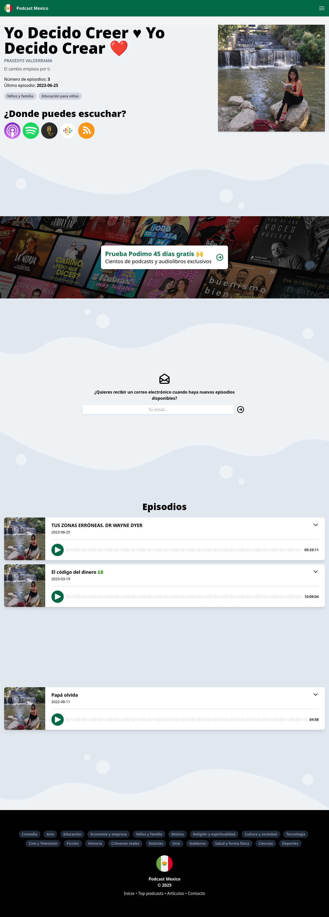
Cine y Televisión (43, 843)
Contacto (196, 893)
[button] (322, 8)
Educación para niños (60, 96)
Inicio (129, 893)
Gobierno (197, 843)
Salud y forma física (232, 843)
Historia (95, 843)
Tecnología (295, 834)
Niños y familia (20, 96)
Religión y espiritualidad (214, 834)
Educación (72, 834)
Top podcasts (150, 893)
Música (177, 834)
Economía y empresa (108, 834)
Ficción (73, 843)
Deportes (290, 843)
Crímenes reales (125, 843)
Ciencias (266, 843)
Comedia (29, 834)
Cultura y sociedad (261, 834)
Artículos (175, 893)
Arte (50, 834)
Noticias (156, 843)
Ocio (176, 843)
